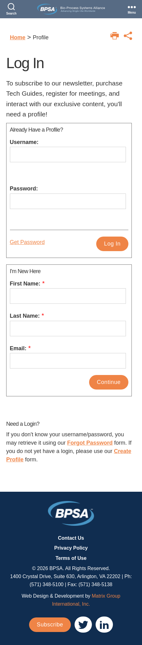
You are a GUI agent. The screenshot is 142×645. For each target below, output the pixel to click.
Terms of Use (70, 558)
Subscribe (50, 624)
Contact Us (71, 538)
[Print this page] (114, 36)
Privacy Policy (71, 548)
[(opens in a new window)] (83, 625)
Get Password (27, 242)
